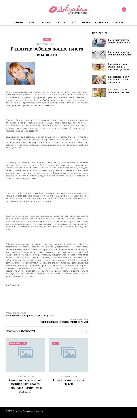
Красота (60, 22)
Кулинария (101, 22)
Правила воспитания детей (68, 378)
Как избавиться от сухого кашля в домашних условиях (119, 66)
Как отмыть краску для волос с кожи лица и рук (118, 79)
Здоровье (44, 22)
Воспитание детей (17, 339)
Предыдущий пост (26, 315)
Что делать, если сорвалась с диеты (118, 91)
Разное (47, 39)
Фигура (86, 22)
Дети (73, 22)
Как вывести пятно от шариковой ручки (119, 53)
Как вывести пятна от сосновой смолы (119, 41)
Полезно (118, 22)
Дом (31, 22)
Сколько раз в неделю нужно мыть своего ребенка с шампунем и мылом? (25, 381)
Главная (19, 22)
